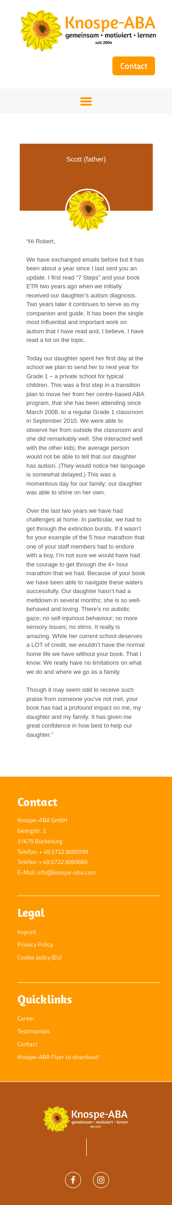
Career (26, 1018)
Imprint (26, 931)
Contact (27, 1043)
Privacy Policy (35, 944)
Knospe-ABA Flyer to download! (58, 1056)
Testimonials (33, 1031)
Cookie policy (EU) (39, 957)
